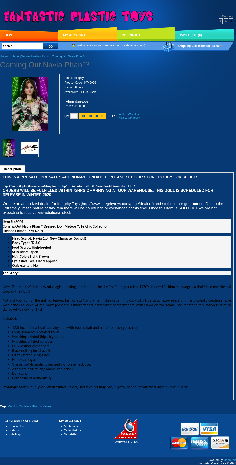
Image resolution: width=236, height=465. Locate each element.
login (112, 45)
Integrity (79, 78)
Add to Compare (129, 117)
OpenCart (230, 460)
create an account (133, 45)
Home (10, 35)
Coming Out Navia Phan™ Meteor (29, 406)
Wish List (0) (191, 35)
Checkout (131, 35)
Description (12, 169)
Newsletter (70, 434)
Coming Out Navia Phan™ (68, 56)
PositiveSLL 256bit (126, 440)
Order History (72, 430)
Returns (15, 430)
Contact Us (17, 426)
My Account (74, 35)
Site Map (15, 434)
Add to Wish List (129, 114)
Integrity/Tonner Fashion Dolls (30, 56)
